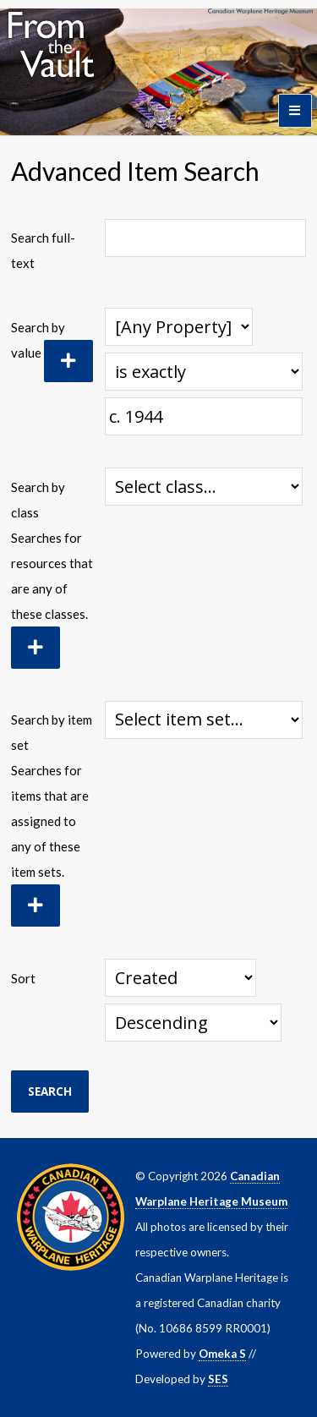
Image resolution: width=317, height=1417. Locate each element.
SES (218, 1379)
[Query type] (204, 372)
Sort (23, 978)
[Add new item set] (35, 905)
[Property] (179, 327)
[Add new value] (68, 361)
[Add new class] (35, 647)
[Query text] (204, 416)
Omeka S (222, 1353)
